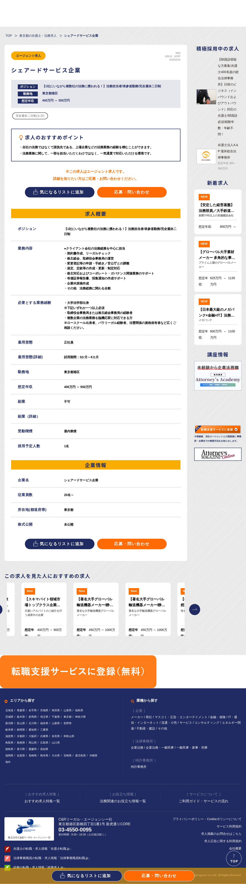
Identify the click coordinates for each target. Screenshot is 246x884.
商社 (149, 717)
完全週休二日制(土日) (30, 115)
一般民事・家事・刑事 (192, 748)
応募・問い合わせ (131, 192)
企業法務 (137, 748)
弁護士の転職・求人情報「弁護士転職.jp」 (43, 849)
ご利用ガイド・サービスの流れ (203, 801)
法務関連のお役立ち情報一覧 (123, 801)
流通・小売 (169, 723)
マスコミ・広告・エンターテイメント (181, 717)
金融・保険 (218, 717)
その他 (162, 728)
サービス (186, 723)
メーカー (137, 717)
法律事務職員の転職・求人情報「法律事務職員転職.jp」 (52, 858)
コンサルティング (207, 723)
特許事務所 (138, 767)
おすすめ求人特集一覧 (42, 801)
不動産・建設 (146, 728)
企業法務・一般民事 (160, 748)
